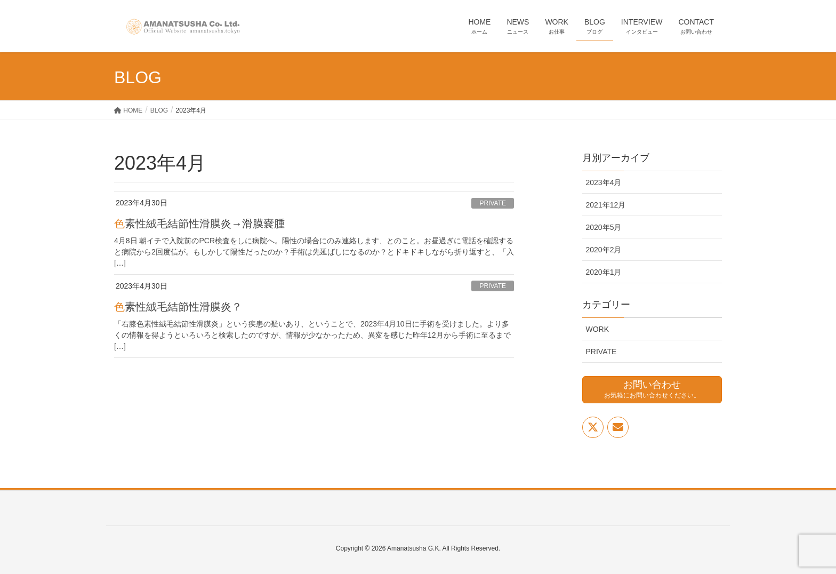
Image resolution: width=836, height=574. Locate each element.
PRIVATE (492, 203)
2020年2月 (604, 249)
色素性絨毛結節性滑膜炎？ (178, 307)
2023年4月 (604, 182)
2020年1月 (604, 272)
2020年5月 (604, 227)
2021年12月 (606, 205)
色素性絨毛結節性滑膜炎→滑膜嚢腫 (199, 223)
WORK (597, 329)
